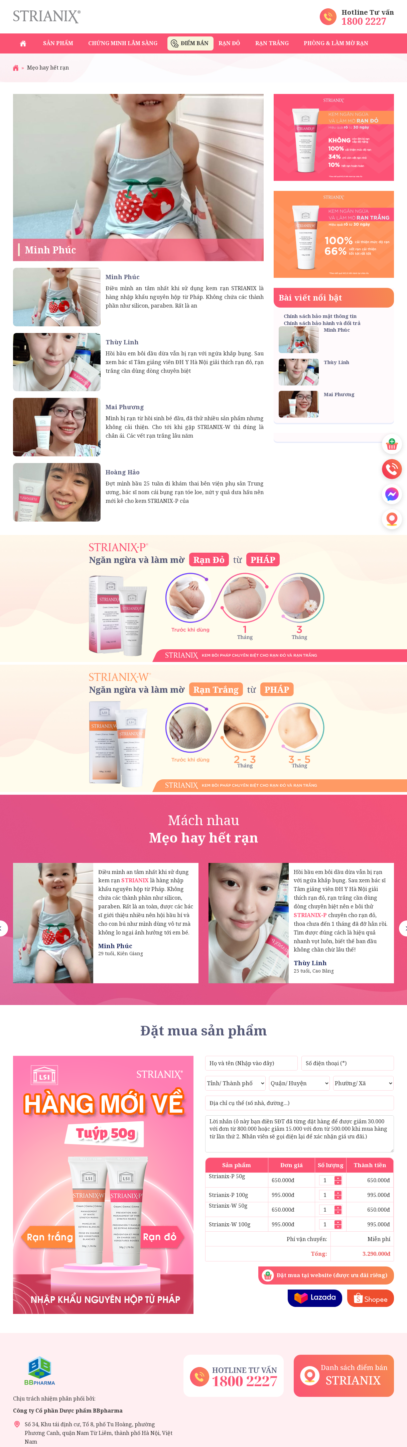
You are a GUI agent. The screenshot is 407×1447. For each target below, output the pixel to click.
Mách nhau (203, 828)
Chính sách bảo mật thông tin (320, 316)
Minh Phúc (50, 249)
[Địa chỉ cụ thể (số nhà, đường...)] (299, 1103)
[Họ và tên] (251, 1063)
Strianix (47, 16)
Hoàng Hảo (123, 472)
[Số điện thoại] (347, 1063)
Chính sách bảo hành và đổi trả (322, 323)
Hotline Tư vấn (368, 12)
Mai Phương (125, 407)
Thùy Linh (122, 342)
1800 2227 (364, 21)
